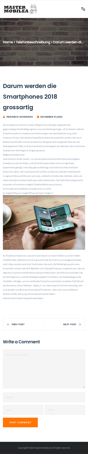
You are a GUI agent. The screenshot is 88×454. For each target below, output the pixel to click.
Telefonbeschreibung (33, 42)
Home (8, 42)
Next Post (72, 324)
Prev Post (16, 324)
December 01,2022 (51, 116)
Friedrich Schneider (19, 116)
